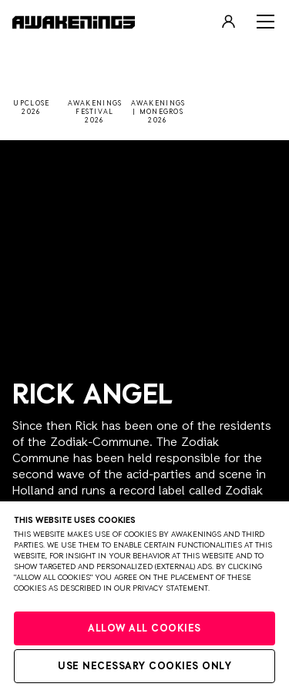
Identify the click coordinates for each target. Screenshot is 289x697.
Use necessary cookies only (144, 667)
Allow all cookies (144, 629)
